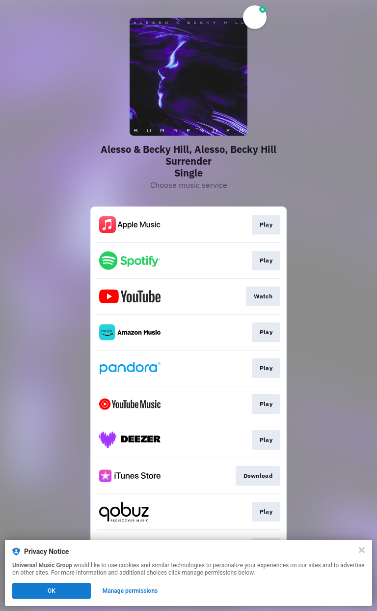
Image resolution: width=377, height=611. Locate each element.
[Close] (362, 550)
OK (51, 590)
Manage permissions (130, 590)
